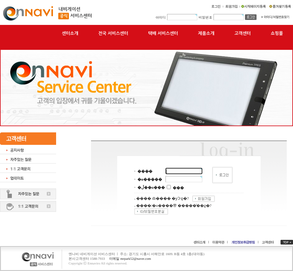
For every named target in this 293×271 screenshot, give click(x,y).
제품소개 (206, 33)
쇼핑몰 (277, 33)
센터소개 (70, 33)
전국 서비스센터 (113, 33)
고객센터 (242, 33)
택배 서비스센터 (163, 33)
